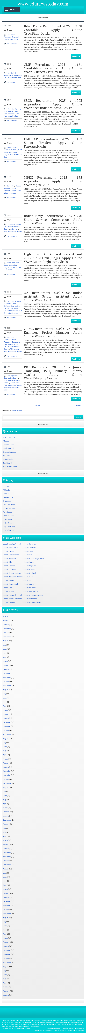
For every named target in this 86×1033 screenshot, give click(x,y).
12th (8, 34)
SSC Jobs (6, 486)
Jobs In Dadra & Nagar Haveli (33, 558)
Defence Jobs (8, 516)
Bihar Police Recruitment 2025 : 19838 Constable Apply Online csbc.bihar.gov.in (53, 29)
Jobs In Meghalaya (30, 566)
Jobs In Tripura (28, 584)
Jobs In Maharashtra (10, 547)
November (7, 678)
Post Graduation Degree (13, 231)
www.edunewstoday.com (43, 3)
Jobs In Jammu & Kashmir (12, 599)
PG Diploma (14, 349)
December (7, 629)
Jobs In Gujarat (8, 591)
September (7, 637)
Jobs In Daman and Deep (32, 602)
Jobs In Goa (7, 588)
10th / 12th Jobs (9, 437)
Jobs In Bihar (8, 562)
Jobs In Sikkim (28, 580)
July (4, 645)
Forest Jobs (7, 512)
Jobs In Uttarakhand (30, 588)
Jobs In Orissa (28, 577)
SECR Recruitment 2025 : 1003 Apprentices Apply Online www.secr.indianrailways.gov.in (53, 104)
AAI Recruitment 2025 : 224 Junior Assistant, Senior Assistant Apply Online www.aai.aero (53, 296)
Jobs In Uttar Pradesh (11, 555)
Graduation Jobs (9, 448)
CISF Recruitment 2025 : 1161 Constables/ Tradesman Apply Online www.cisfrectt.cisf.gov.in (53, 68)
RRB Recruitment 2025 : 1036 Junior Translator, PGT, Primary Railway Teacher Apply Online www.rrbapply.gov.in (53, 372)
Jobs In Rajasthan (9, 558)
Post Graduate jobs (10, 466)
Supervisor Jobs (9, 508)
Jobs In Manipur (28, 562)
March (5, 616)
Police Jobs (16, 78)
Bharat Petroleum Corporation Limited (12, 37)
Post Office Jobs (9, 530)
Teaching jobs (8, 463)
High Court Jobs (9, 527)
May (4, 653)
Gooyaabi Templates (77, 1029)
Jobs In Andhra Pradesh (12, 573)
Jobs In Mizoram (29, 570)
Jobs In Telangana (9, 602)
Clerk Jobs (7, 501)
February (6, 620)
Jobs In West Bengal (30, 591)
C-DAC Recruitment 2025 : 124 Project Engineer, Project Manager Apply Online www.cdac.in (53, 332)
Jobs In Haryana (9, 566)
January (6, 625)
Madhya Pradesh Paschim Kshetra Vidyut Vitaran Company (12, 190)
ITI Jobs (15, 111)
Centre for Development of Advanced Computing (12, 339)
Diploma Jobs (8, 445)
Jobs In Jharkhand (29, 544)
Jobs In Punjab (8, 551)
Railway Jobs (9, 114)
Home (37, 406)
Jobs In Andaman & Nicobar (33, 595)
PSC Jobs (6, 490)
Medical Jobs (8, 459)
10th (8, 109)
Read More (76, 56)
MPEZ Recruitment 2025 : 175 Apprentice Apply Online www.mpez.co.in (53, 181)
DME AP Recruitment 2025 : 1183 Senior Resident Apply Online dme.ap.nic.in (53, 142)
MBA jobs (6, 456)
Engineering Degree (14, 224)
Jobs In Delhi (27, 555)
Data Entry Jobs (9, 505)
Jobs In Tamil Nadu (10, 570)
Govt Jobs (14, 39)
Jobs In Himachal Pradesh (12, 595)
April (4, 657)
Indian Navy (14, 229)
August (5, 641)
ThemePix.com (47, 1030)
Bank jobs (6, 494)
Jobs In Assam (8, 580)
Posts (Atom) (17, 411)
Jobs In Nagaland (29, 573)
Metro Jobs (7, 523)
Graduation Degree (11, 311)
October (6, 633)
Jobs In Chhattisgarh (10, 584)
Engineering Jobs (9, 452)
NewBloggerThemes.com (75, 1030)
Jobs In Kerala (28, 551)
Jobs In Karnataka (29, 547)
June (5, 649)
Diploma (18, 109)
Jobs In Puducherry (30, 599)
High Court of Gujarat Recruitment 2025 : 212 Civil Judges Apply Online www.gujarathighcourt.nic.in (53, 258)
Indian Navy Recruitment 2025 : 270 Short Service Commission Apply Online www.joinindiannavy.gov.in (53, 219)
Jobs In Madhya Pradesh (12, 544)
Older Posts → (78, 406)
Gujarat (12, 267)
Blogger (57, 1029)
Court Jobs (11, 263)
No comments (12, 44)
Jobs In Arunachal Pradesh (13, 577)
